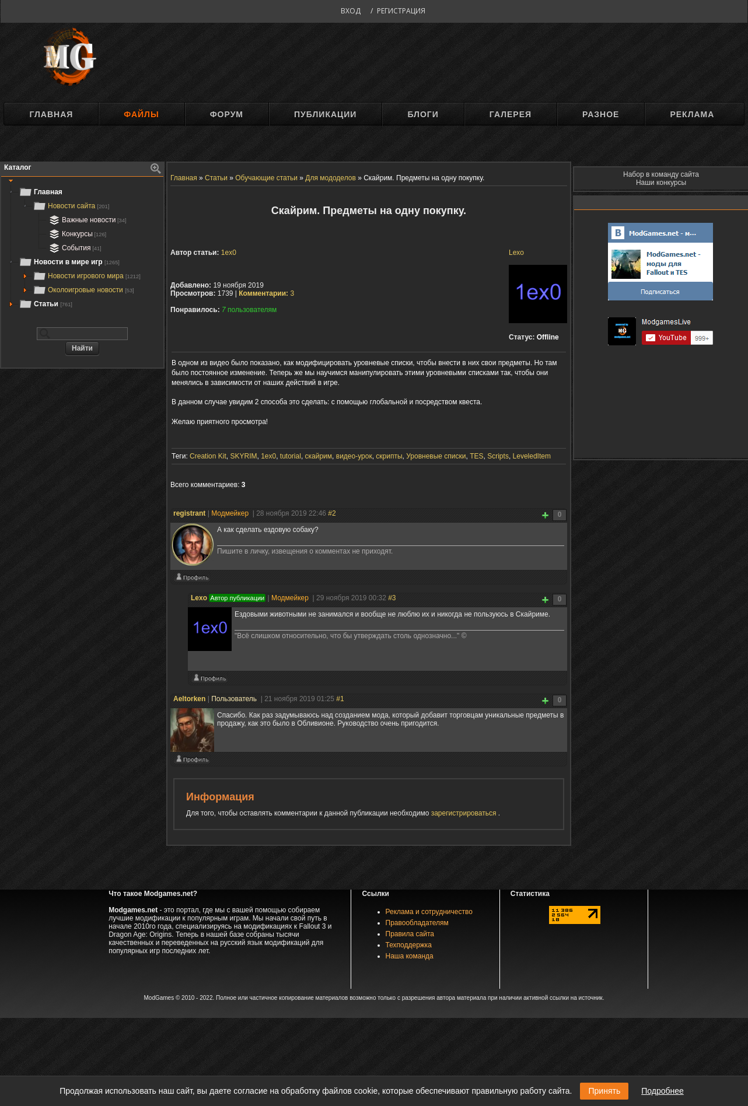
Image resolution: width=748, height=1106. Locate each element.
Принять (604, 1091)
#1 (340, 699)
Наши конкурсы (661, 182)
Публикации (325, 114)
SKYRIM (243, 456)
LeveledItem (532, 456)
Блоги (422, 114)
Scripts (498, 456)
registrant (189, 513)
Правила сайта (410, 934)
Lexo (516, 253)
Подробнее (662, 1091)
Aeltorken (189, 699)
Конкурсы (76, 234)
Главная (51, 114)
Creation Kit (208, 456)
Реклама (692, 114)
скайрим (319, 456)
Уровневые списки (436, 456)
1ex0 (228, 253)
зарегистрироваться (464, 813)
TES (476, 456)
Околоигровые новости (83, 290)
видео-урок (354, 456)
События (74, 248)
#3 (392, 598)
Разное (600, 114)
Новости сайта (71, 206)
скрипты (389, 456)
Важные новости (87, 220)
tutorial (290, 456)
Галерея (511, 114)
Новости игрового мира (87, 276)
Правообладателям (417, 923)
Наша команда (410, 956)
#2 (331, 513)
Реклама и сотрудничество (429, 912)
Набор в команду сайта (661, 174)
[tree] (82, 248)
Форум (226, 114)
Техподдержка (409, 945)
